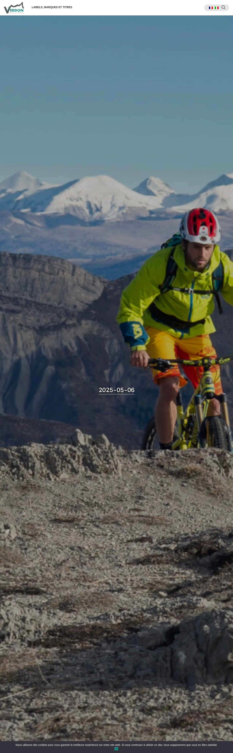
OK (116, 748)
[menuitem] (211, 7)
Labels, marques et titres (52, 7)
